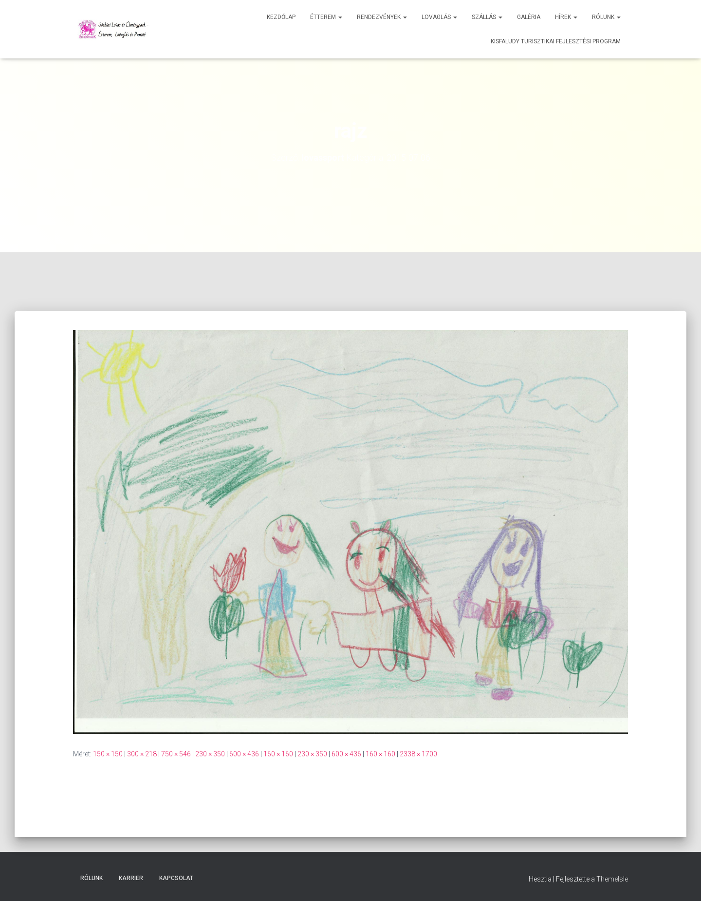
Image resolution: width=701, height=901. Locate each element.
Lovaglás (439, 17)
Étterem (326, 17)
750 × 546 (176, 754)
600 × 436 (244, 754)
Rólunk (606, 17)
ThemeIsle (612, 879)
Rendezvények (382, 17)
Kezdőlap (281, 17)
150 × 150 (108, 754)
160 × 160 (278, 754)
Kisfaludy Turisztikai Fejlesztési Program (556, 41)
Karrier (131, 878)
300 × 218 (142, 754)
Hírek (566, 17)
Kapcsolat (176, 878)
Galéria (528, 17)
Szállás (487, 17)
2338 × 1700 (418, 754)
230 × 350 (210, 754)
